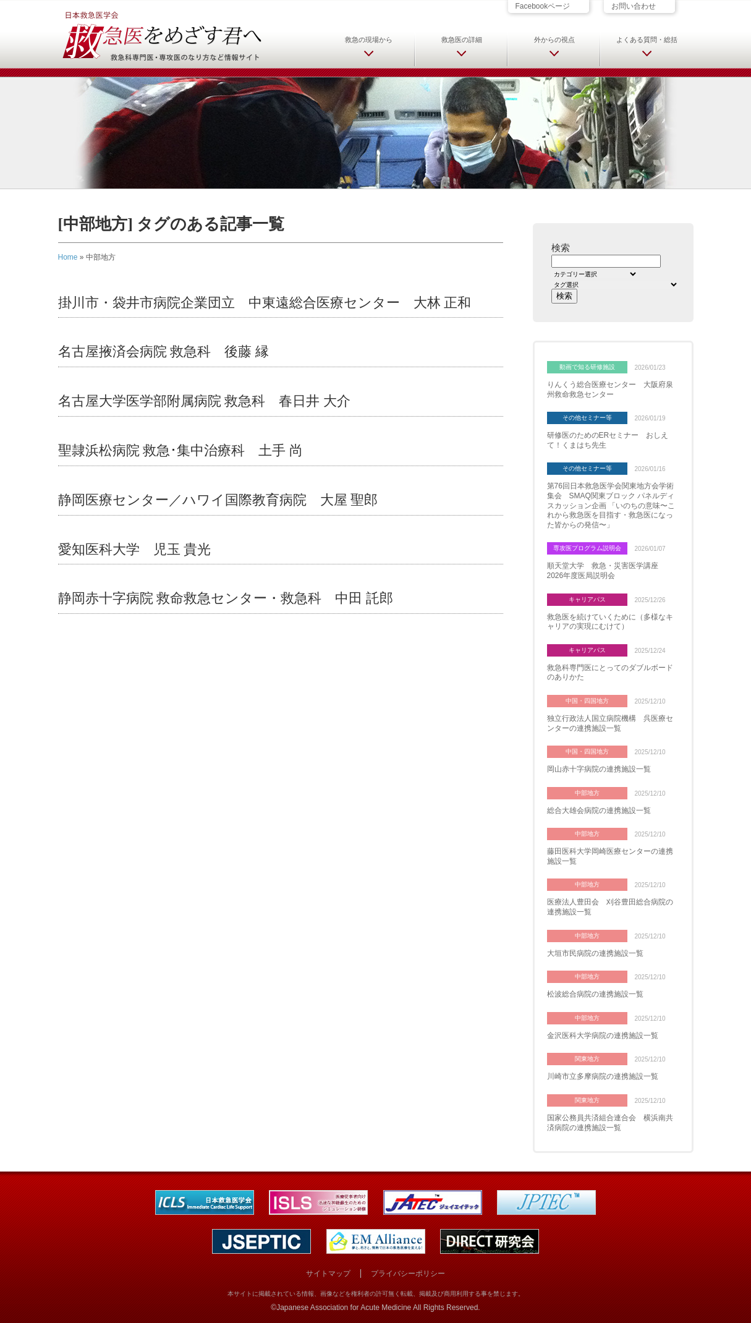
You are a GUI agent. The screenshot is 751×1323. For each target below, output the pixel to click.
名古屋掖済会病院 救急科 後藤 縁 (163, 351)
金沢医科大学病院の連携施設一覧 (602, 1035)
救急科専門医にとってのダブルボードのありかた (610, 672)
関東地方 (587, 1058)
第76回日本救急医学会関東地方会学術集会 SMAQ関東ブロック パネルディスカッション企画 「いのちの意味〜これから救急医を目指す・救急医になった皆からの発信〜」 (611, 505)
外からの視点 (554, 39)
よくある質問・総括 (646, 39)
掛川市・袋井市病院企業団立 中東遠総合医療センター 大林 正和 (265, 302)
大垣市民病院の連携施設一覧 (595, 953)
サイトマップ (328, 1273)
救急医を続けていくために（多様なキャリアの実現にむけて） (610, 622)
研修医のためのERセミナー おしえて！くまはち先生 (608, 440)
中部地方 (587, 792)
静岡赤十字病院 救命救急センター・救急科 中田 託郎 (225, 598)
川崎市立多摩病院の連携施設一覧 (602, 1076)
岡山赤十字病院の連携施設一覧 (599, 769)
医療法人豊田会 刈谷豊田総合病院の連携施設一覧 (610, 907)
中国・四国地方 (587, 700)
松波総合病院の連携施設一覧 (595, 994)
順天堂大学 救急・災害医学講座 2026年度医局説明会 (606, 570)
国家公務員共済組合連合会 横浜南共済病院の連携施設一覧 (610, 1122)
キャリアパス (587, 599)
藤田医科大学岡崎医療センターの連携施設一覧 (610, 856)
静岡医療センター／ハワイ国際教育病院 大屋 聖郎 (218, 500)
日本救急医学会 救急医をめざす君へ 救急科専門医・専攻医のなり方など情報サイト (161, 35)
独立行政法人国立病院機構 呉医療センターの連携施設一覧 (610, 723)
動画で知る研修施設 (587, 367)
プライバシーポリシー (408, 1273)
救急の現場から (368, 39)
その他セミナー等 (587, 417)
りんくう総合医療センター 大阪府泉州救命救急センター (610, 389)
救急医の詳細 (461, 39)
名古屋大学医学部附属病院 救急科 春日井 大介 (204, 401)
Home (68, 257)
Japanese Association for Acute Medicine (343, 1307)
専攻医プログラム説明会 (587, 548)
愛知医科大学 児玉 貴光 (134, 549)
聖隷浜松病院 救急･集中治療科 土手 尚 (180, 450)
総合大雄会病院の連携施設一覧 (599, 810)
